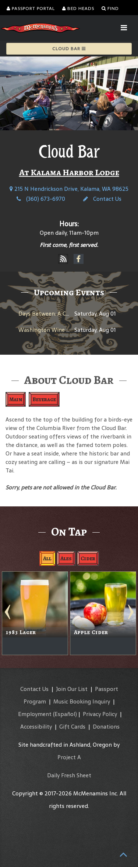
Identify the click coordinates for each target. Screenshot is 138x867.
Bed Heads (78, 8)
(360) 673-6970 (41, 198)
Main (15, 399)
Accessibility (36, 726)
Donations (106, 726)
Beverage (44, 399)
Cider (88, 558)
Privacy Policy (100, 714)
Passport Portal (31, 8)
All (47, 558)
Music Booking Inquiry (81, 701)
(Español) (65, 714)
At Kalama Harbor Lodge (69, 172)
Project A (69, 757)
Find (110, 8)
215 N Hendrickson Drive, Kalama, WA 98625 (69, 188)
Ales (66, 558)
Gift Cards (72, 726)
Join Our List (72, 689)
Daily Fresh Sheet (69, 775)
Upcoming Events (69, 292)
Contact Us (102, 198)
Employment (35, 714)
